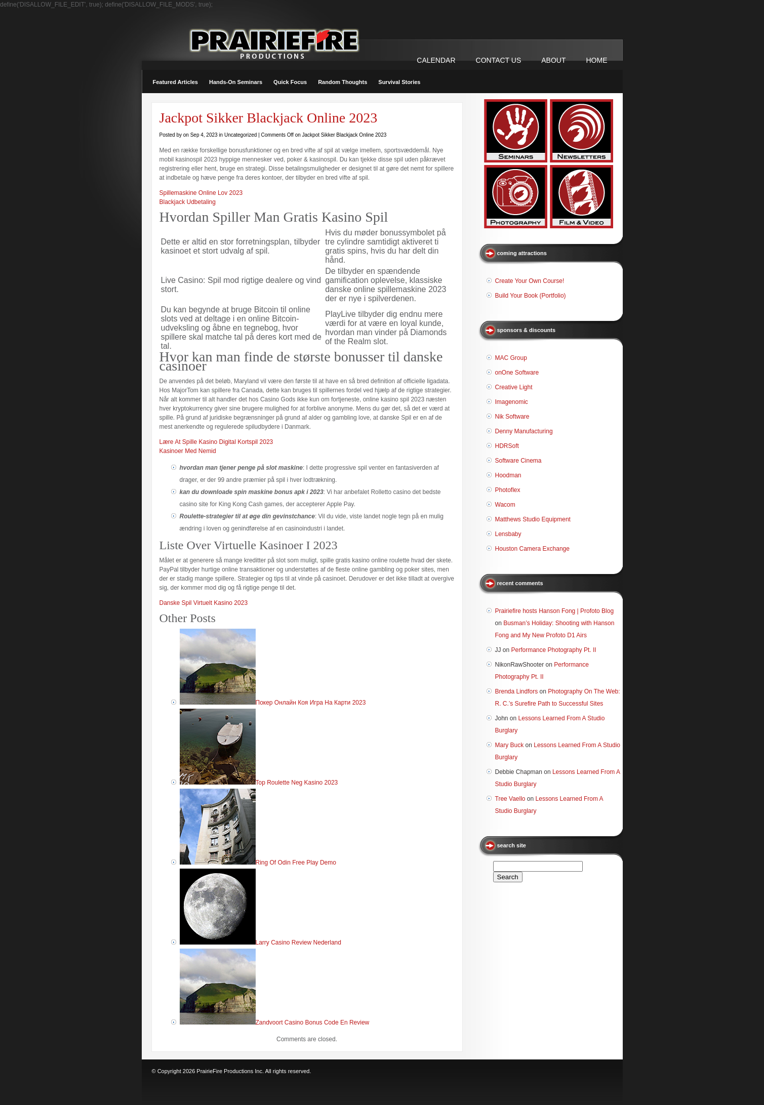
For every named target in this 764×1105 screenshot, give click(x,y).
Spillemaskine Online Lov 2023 (201, 192)
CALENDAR (436, 60)
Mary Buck (509, 745)
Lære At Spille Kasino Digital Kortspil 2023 (216, 441)
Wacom (505, 504)
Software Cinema (518, 460)
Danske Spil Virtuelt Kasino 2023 (203, 602)
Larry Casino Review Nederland (298, 942)
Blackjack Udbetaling (187, 202)
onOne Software (517, 372)
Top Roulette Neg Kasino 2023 (297, 782)
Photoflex (507, 490)
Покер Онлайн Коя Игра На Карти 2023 (311, 702)
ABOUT (553, 60)
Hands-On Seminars (235, 82)
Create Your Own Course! (530, 280)
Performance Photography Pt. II (553, 649)
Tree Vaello (510, 798)
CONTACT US (498, 60)
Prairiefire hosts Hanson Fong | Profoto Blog (554, 611)
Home (597, 60)
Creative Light (514, 387)
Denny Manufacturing (524, 431)
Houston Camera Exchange (532, 548)
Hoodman (508, 475)
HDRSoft (507, 445)
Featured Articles (175, 82)
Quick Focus (290, 82)
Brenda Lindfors (516, 691)
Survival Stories (399, 82)
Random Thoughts (342, 82)
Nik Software (512, 416)
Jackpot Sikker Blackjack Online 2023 (268, 118)
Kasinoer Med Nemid (187, 451)
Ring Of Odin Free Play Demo (296, 862)
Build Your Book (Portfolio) (530, 295)
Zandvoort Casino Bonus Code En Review (313, 1022)
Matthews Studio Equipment (533, 519)
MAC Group (511, 357)
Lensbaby (508, 534)
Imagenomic (511, 401)
